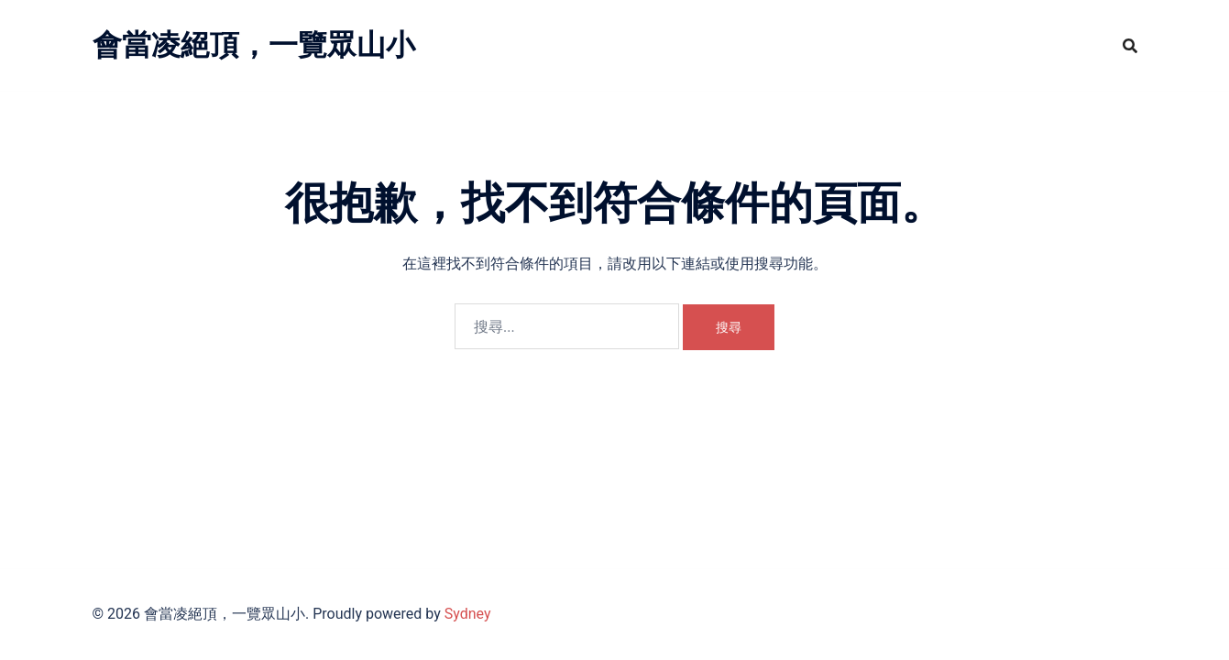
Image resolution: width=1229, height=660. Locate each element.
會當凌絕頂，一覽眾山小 (254, 45)
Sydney (467, 613)
